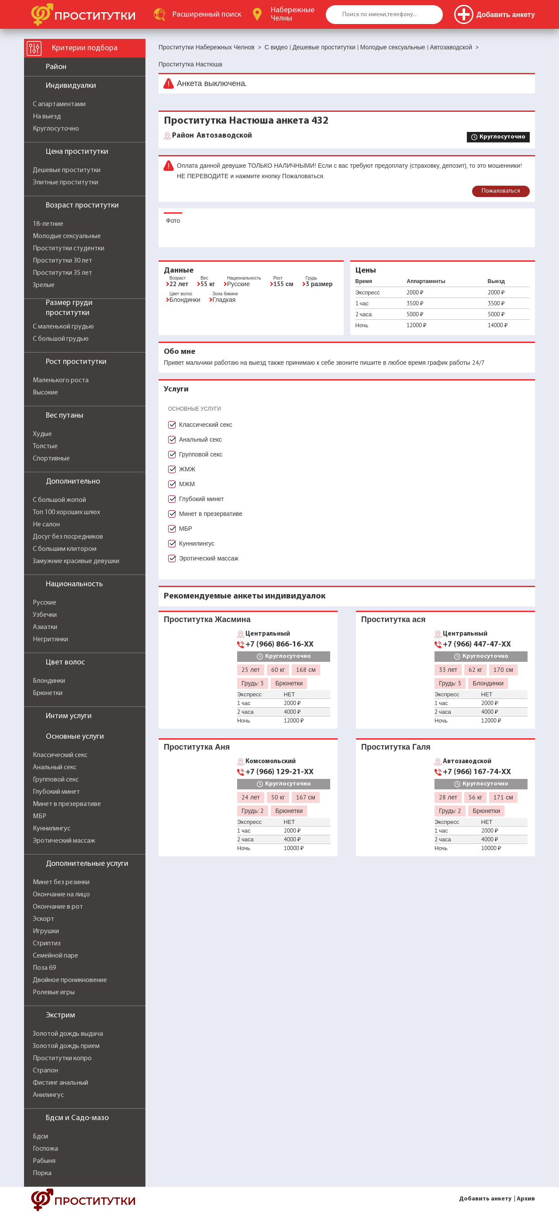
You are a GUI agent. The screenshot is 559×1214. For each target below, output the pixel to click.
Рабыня (44, 1161)
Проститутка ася (393, 619)
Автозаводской (212, 136)
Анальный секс (54, 767)
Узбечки (45, 615)
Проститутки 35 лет (62, 273)
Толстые (45, 446)
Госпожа (45, 1148)
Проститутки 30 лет (62, 260)
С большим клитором (65, 549)
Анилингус (48, 1095)
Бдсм (40, 1136)
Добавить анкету (485, 1199)
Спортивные (51, 458)
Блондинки (49, 681)
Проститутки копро (62, 1058)
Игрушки (46, 931)
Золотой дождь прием (66, 1046)
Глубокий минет (56, 792)
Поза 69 (44, 968)
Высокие (45, 392)
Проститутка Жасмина (207, 619)
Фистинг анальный (60, 1082)
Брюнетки (47, 693)
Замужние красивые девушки (76, 561)
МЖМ (187, 484)
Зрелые (44, 285)
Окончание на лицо (61, 894)
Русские (44, 602)
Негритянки (50, 639)
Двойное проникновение (70, 980)
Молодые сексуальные (67, 236)
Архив (526, 1199)
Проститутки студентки (68, 248)
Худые (42, 434)
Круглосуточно (56, 128)
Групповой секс (56, 779)
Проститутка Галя (396, 747)
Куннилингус (51, 828)
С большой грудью (61, 338)
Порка (42, 1173)
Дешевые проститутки (66, 170)
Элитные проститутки (65, 182)
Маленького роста (61, 380)
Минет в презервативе (67, 804)
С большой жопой (59, 500)
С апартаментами (59, 104)
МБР (39, 816)
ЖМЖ (187, 469)
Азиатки (45, 627)
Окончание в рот (58, 906)
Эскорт (43, 919)
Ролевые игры (54, 992)
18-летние (48, 224)
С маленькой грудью (63, 326)
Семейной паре (55, 955)
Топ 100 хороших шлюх (66, 512)
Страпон (45, 1070)
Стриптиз (47, 943)
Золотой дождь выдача (68, 1034)
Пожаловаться (501, 191)
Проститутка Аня (197, 747)
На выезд (47, 116)
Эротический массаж (64, 840)
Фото (173, 221)
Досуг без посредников (68, 536)
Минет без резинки (61, 882)
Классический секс (60, 755)
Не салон (46, 524)
